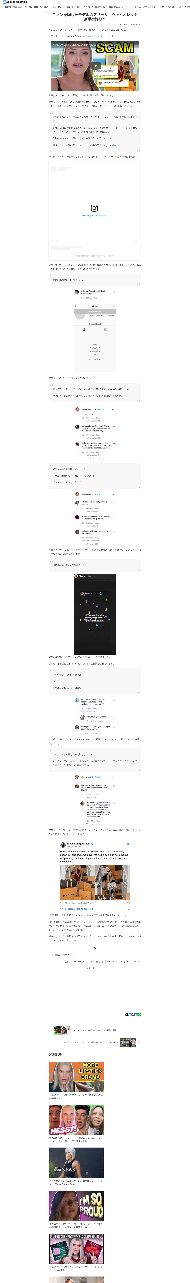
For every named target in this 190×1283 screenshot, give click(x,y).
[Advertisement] (95, 989)
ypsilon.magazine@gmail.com (30, 1240)
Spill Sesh (136, 962)
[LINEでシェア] (139, 1014)
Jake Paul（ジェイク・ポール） (118, 962)
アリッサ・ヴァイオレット (95, 36)
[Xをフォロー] (35, 1253)
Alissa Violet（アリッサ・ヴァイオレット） (88, 962)
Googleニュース (49, 1230)
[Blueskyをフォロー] (39, 1253)
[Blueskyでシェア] (129, 1014)
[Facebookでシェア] (133, 1014)
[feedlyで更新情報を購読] (43, 1253)
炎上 (66, 962)
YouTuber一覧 (27, 1243)
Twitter (25, 1230)
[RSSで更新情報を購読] (37, 1258)
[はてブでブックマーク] (136, 1014)
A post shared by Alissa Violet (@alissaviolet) (94, 256)
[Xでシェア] (126, 1014)
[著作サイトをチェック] (31, 1253)
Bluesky (34, 1230)
